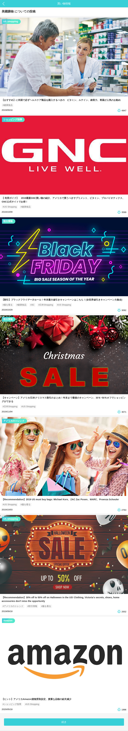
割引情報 (8, 221)
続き (64, 722)
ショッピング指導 (12, 119)
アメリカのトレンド (13, 420)
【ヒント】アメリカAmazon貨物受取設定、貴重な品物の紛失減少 (36, 699)
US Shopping (10, 21)
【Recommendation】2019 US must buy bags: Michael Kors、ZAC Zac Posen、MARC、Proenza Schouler (60, 499)
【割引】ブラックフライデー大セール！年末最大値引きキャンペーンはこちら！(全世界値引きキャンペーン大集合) (62, 299)
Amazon (7, 620)
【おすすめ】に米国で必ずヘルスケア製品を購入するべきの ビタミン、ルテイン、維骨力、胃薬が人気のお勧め (61, 100)
